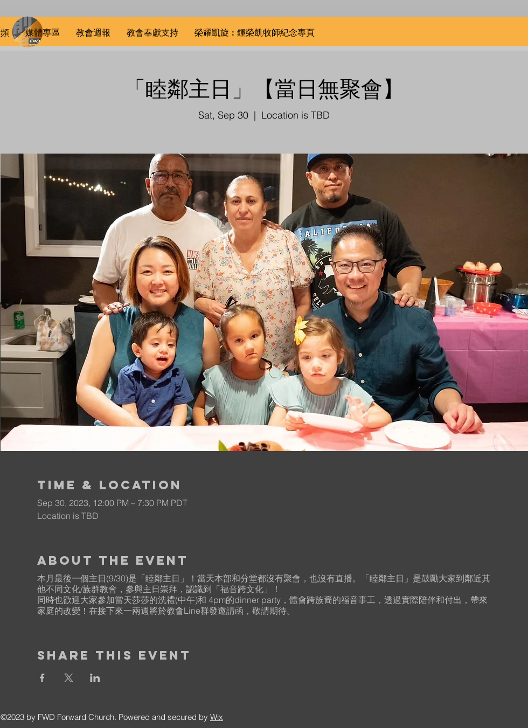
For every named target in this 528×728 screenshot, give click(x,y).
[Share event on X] (69, 678)
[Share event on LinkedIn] (95, 678)
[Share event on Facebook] (42, 678)
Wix (216, 717)
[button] (42, 32)
